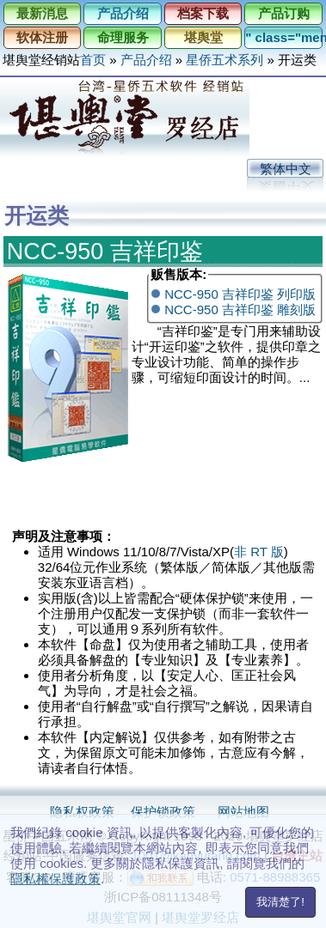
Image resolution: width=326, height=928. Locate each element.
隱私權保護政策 (55, 878)
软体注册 (42, 37)
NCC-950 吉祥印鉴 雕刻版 (240, 309)
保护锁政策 (163, 811)
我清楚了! (280, 901)
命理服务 (123, 37)
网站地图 (243, 811)
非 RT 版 (259, 551)
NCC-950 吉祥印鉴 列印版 (240, 294)
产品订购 (284, 13)
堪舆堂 (203, 37)
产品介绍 (123, 13)
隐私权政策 (82, 811)
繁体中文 (285, 168)
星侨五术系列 (224, 59)
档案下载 (203, 13)
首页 (93, 59)
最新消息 (42, 13)
